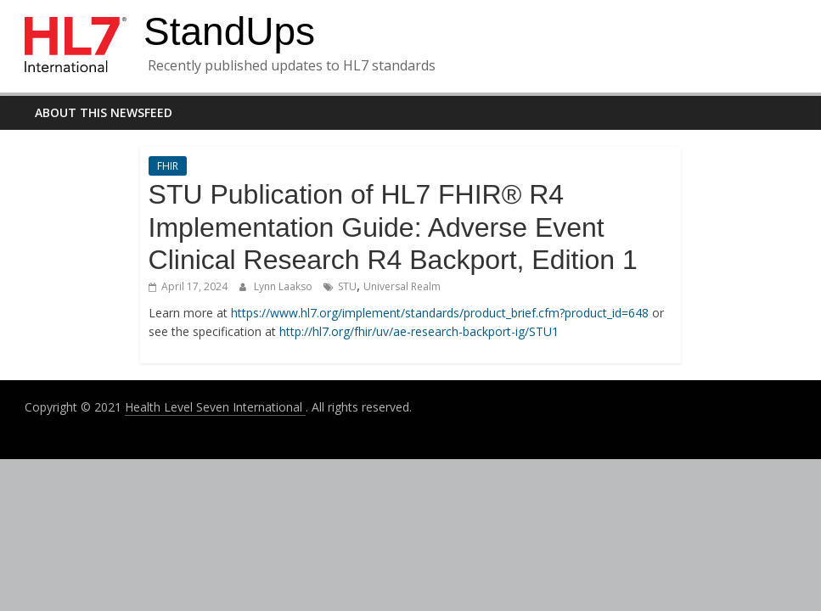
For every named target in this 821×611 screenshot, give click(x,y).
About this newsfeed (103, 112)
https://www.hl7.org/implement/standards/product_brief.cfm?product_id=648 (440, 313)
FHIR (167, 166)
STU (347, 286)
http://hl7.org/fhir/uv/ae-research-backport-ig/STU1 (419, 331)
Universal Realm (402, 286)
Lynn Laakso (284, 286)
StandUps (229, 31)
